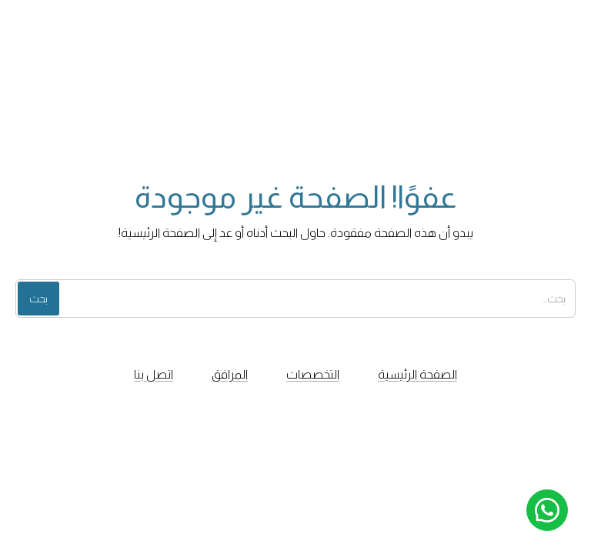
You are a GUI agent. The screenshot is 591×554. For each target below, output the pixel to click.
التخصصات (312, 374)
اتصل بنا (153, 374)
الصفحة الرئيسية (417, 374)
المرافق (230, 374)
